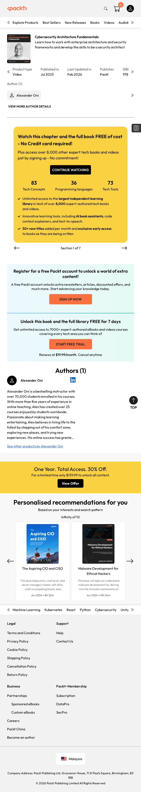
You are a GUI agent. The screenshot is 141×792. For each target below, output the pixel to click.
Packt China (16, 729)
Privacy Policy (17, 641)
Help (59, 633)
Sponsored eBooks (25, 704)
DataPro (62, 704)
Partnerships (17, 695)
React (71, 610)
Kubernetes (53, 610)
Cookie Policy (17, 649)
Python (85, 610)
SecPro (61, 712)
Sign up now (70, 299)
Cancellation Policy (21, 666)
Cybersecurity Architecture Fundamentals (67, 37)
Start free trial (70, 344)
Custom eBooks (23, 712)
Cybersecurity (105, 610)
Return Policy (17, 674)
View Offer (70, 483)
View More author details (29, 106)
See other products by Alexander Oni (35, 446)
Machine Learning (26, 610)
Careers (13, 721)
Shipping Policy (18, 658)
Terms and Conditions (23, 633)
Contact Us (64, 641)
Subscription (65, 695)
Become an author (21, 737)
